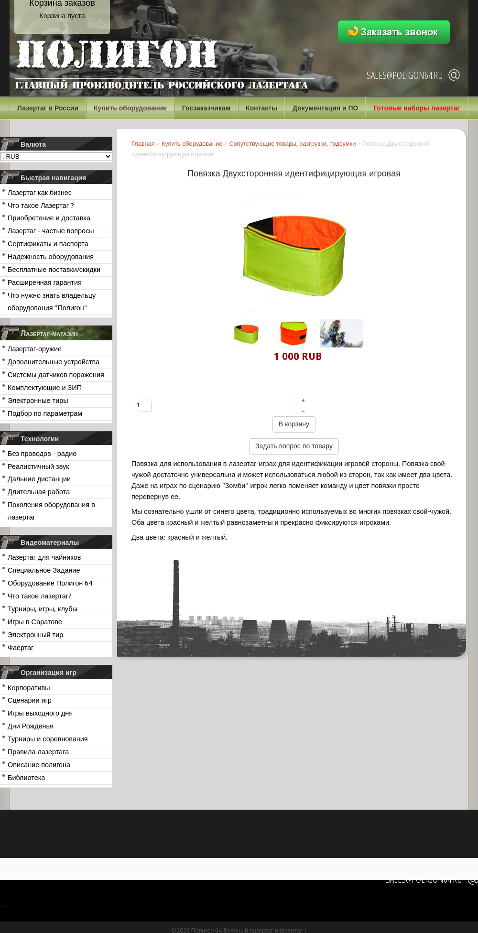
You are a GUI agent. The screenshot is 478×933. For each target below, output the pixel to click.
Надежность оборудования (51, 256)
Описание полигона (39, 765)
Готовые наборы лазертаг (416, 108)
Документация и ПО (325, 108)
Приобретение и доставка (49, 218)
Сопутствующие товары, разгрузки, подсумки (292, 143)
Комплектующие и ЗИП (45, 387)
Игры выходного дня (40, 713)
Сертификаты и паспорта (48, 244)
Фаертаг (20, 647)
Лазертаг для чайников (44, 557)
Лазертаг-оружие (35, 349)
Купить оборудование (130, 108)
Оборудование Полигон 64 (50, 583)
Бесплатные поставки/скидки (54, 269)
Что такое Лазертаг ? (41, 205)
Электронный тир (35, 635)
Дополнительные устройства (53, 362)
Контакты (261, 108)
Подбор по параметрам (45, 413)
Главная (143, 143)
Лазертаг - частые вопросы (51, 231)
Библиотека (26, 777)
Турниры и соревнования (48, 739)
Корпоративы (29, 688)
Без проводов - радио (42, 453)
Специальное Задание (44, 570)
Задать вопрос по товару (294, 446)
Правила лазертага (38, 752)
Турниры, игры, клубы (42, 609)
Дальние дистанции (39, 479)
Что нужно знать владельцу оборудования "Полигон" (52, 302)
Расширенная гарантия (45, 282)
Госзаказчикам (206, 108)
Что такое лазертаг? (40, 596)
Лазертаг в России (47, 108)
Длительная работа (39, 492)
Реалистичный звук (38, 466)
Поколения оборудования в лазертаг (51, 511)
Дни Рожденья (31, 726)
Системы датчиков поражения (56, 375)
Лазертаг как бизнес (40, 192)
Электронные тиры (38, 400)
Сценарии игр (30, 700)
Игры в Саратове (35, 622)
